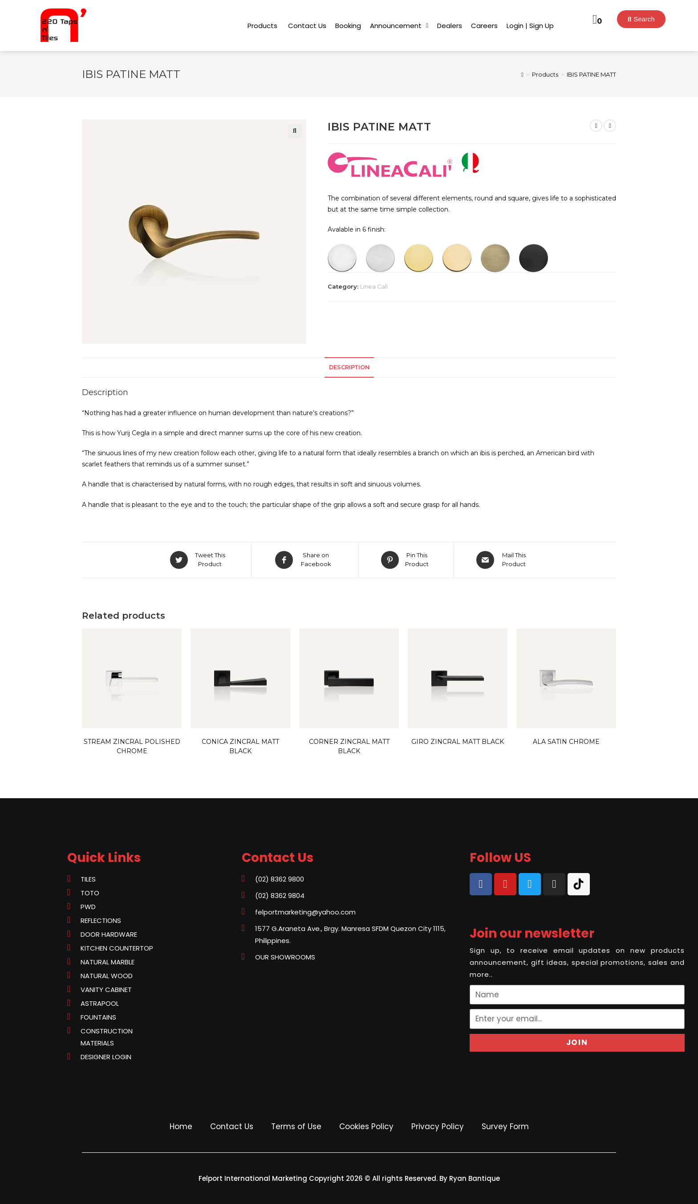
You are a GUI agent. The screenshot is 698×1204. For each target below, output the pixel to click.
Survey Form (505, 1126)
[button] (262, 25)
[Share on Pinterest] (406, 560)
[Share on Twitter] (199, 560)
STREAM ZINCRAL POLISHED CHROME (132, 746)
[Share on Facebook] (305, 560)
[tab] (349, 368)
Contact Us (231, 1126)
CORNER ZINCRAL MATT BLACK (349, 746)
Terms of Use (296, 1126)
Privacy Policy (437, 1126)
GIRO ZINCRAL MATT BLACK (457, 742)
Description (349, 367)
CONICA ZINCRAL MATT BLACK (240, 746)
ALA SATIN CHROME (566, 742)
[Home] (522, 74)
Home (181, 1126)
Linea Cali (374, 286)
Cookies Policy (366, 1126)
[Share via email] (502, 560)
